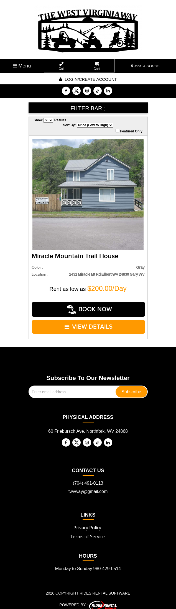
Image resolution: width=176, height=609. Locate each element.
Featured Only (129, 131)
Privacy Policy (87, 523)
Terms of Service (87, 532)
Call (61, 66)
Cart (96, 66)
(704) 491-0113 (88, 478)
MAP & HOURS (145, 66)
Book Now (89, 308)
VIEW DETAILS (89, 323)
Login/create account (88, 79)
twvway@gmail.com (88, 486)
